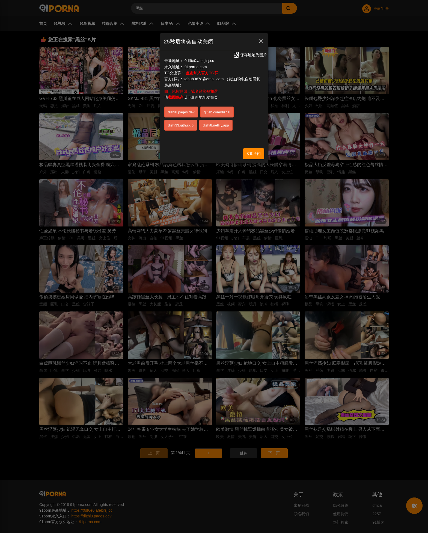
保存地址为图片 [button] (250, 55)
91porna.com (196, 67)
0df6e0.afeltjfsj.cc (199, 60)
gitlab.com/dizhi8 (217, 112)
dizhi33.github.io (181, 125)
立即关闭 (253, 154)
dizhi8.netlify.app (216, 125)
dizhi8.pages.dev (181, 112)
